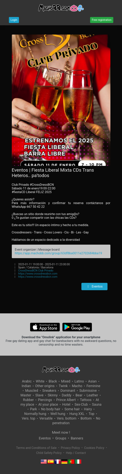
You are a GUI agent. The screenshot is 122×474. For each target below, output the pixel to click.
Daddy (66, 395)
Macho (77, 386)
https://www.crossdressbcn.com (37, 273)
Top (91, 414)
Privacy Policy (70, 448)
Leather (92, 395)
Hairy (88, 409)
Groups (60, 438)
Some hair (72, 409)
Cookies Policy (94, 448)
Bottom (86, 418)
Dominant (68, 391)
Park (33, 409)
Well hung (57, 414)
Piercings (45, 400)
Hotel (66, 404)
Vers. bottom (66, 418)
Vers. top (28, 418)
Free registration (101, 19)
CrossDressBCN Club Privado (35, 270)
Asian (92, 381)
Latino (79, 381)
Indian (26, 386)
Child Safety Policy (49, 453)
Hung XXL (76, 414)
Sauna (97, 404)
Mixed (65, 381)
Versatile (46, 418)
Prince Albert (66, 400)
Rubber (28, 400)
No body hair (50, 409)
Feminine (93, 386)
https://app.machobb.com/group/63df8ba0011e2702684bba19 (58, 253)
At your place (48, 404)
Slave (39, 395)
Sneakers (49, 391)
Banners (77, 438)
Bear (79, 395)
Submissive (88, 391)
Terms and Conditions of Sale (36, 448)
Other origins (45, 386)
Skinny (52, 395)
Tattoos (86, 400)
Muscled (31, 391)
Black (53, 381)
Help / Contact (76, 453)
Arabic (27, 381)
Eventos (94, 286)
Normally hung (35, 414)
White (40, 381)
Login (14, 19)
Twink (63, 386)
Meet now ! (61, 432)
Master (25, 395)
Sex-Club (81, 404)
